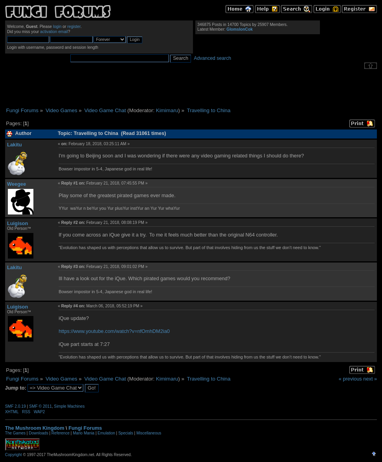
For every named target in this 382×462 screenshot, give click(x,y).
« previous (350, 379)
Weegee (16, 184)
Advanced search (212, 58)
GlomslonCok (239, 29)
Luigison (17, 223)
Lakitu (14, 145)
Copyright (13, 455)
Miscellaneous (148, 433)
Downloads (38, 433)
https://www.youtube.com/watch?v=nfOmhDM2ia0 (114, 331)
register (74, 26)
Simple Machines (69, 406)
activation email (54, 32)
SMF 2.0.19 (15, 406)
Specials (125, 433)
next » (370, 379)
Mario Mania (83, 433)
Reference (60, 433)
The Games (15, 433)
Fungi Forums (85, 428)
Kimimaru (167, 110)
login (57, 26)
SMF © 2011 (40, 406)
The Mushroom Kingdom (34, 428)
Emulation (106, 433)
